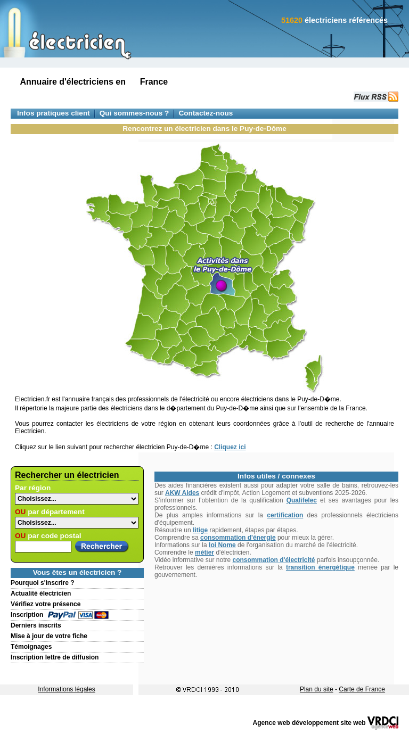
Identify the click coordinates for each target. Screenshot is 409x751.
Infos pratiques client (53, 113)
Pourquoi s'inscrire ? (43, 583)
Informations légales (66, 689)
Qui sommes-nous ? (134, 113)
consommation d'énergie (238, 537)
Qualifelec (302, 500)
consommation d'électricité (274, 560)
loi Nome (222, 545)
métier (204, 552)
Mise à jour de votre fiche (49, 636)
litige (200, 530)
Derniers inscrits (36, 625)
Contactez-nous (205, 113)
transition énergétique (320, 567)
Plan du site (316, 689)
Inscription (27, 614)
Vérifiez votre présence (45, 604)
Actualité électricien (41, 593)
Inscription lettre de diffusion (55, 657)
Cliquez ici (230, 447)
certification (285, 515)
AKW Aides (182, 493)
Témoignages (31, 646)
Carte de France (362, 689)
